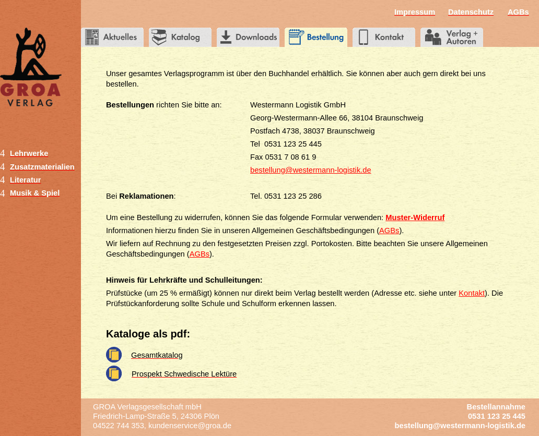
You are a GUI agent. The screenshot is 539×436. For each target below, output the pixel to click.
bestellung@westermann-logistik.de (310, 170)
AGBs (389, 230)
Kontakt (472, 293)
